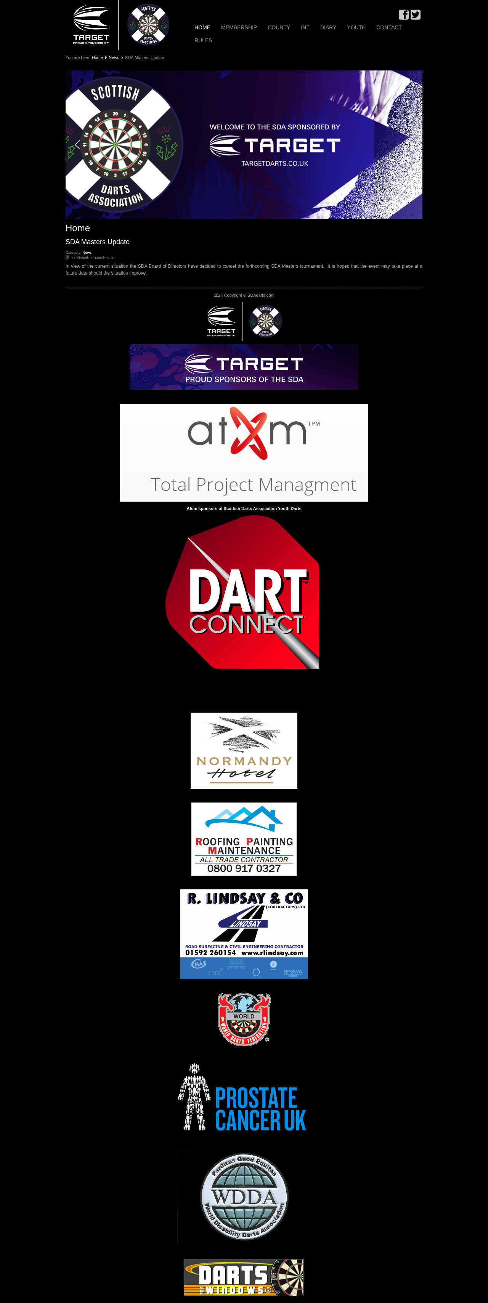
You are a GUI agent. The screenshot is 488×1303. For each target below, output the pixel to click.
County (279, 27)
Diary (328, 27)
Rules (203, 40)
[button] (244, 144)
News (114, 57)
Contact (389, 27)
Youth (356, 27)
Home (202, 27)
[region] (244, 144)
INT (305, 27)
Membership (239, 27)
